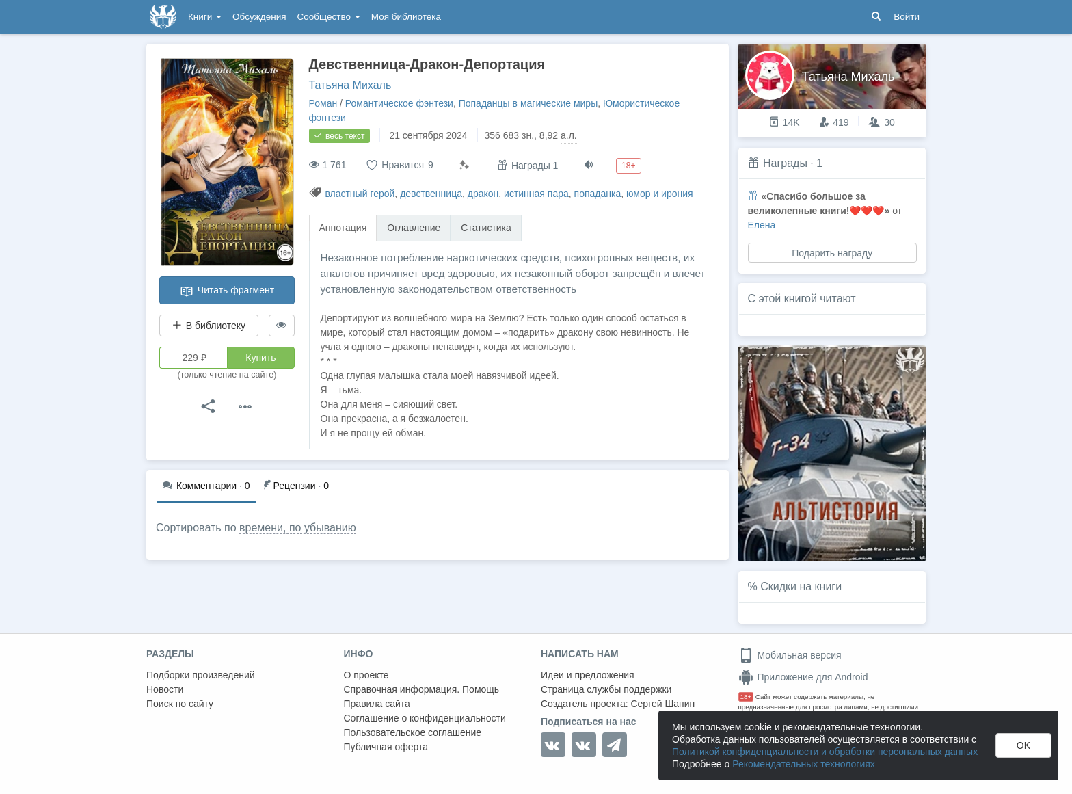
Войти (907, 17)
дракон (483, 193)
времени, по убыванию (297, 527)
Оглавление (413, 227)
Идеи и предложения (587, 675)
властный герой (359, 193)
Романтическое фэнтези (399, 103)
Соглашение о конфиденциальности (425, 718)
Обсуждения (259, 17)
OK (1023, 745)
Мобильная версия (790, 655)
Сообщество (328, 17)
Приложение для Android (803, 677)
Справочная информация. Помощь (422, 689)
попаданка (597, 193)
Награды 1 (527, 165)
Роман (323, 103)
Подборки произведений (200, 675)
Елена (762, 225)
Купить (260, 357)
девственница (431, 193)
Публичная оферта (386, 746)
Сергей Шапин (662, 703)
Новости (164, 689)
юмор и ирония (659, 193)
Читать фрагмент (227, 291)
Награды (785, 163)
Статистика (486, 227)
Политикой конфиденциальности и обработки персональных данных (825, 751)
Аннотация (343, 227)
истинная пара (536, 193)
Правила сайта (377, 703)
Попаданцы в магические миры (528, 103)
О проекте (366, 675)
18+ (746, 696)
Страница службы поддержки (606, 689)
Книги (205, 17)
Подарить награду (832, 253)
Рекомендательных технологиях (803, 763)
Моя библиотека (406, 17)
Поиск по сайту (179, 703)
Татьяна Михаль (350, 85)
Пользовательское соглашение (413, 732)
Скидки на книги (801, 586)
